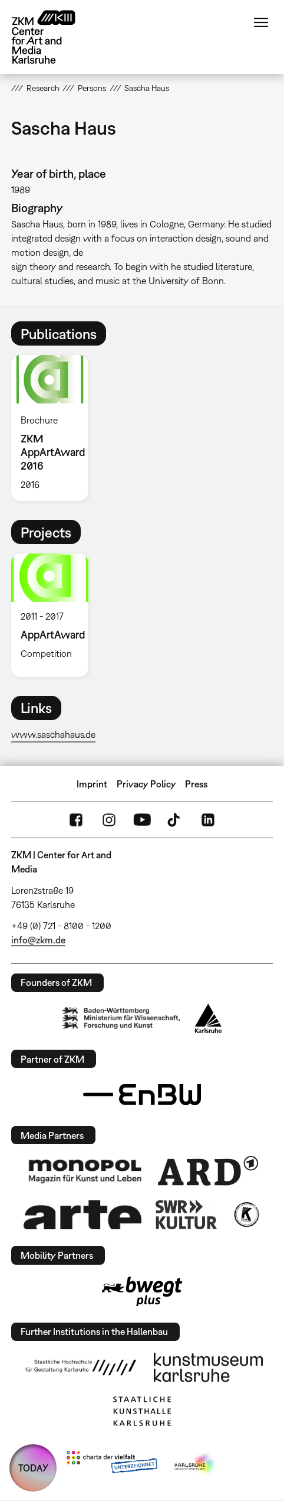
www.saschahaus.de (53, 734)
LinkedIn (208, 820)
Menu (261, 22)
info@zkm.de (38, 940)
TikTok (175, 820)
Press (196, 784)
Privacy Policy (146, 784)
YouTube (142, 820)
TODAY (33, 1468)
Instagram (109, 820)
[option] (54, 427)
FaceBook (76, 820)
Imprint (92, 784)
